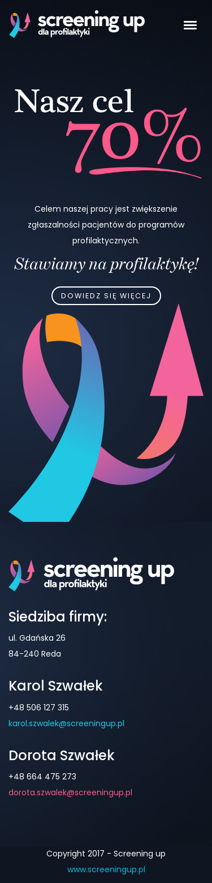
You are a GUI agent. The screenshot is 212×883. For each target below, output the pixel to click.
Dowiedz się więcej (106, 296)
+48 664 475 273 (42, 776)
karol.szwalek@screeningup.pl (66, 723)
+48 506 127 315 (38, 707)
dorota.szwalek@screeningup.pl (70, 792)
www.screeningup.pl (106, 869)
